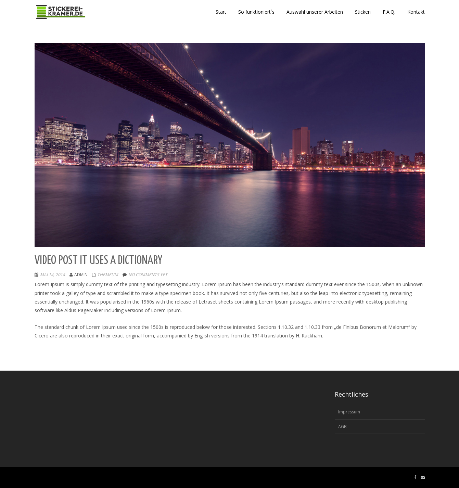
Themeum (107, 275)
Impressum (349, 412)
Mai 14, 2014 (52, 275)
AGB (342, 426)
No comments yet (147, 275)
